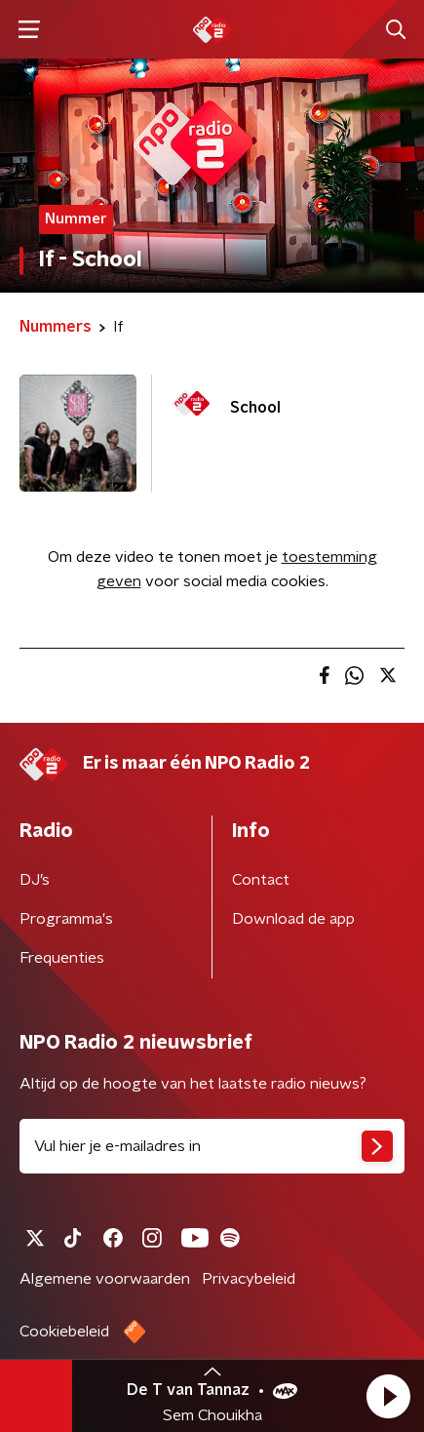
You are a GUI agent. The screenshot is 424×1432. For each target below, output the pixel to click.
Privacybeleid (248, 1279)
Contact (260, 880)
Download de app (293, 919)
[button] (388, 1396)
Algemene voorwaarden (104, 1279)
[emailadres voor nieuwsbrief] (212, 1146)
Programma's (66, 919)
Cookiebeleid (64, 1331)
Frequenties (61, 958)
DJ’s (34, 880)
